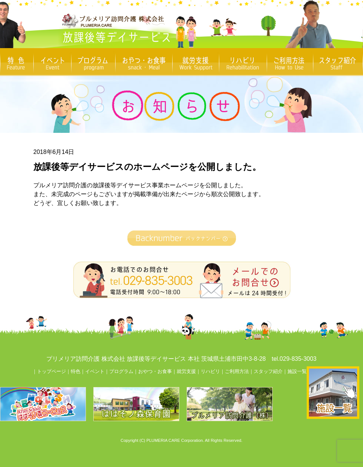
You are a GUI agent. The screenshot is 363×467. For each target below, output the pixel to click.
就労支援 (186, 371)
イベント (94, 371)
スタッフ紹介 (268, 371)
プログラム (121, 371)
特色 (75, 371)
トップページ (51, 371)
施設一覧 (297, 371)
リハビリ (210, 371)
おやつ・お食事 (155, 371)
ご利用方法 (237, 371)
